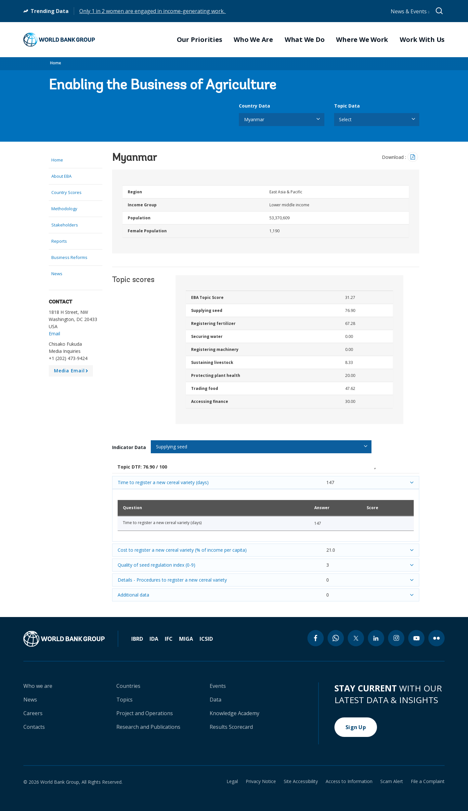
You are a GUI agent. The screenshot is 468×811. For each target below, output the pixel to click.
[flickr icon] (436, 638)
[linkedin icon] (376, 638)
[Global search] (440, 11)
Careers (33, 713)
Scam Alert (391, 781)
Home (55, 63)
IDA (154, 639)
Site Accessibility (301, 781)
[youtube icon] (416, 638)
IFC (169, 639)
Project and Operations (144, 713)
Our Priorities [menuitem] (199, 39)
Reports (59, 241)
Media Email (72, 372)
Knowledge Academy (234, 713)
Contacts (34, 726)
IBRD (137, 639)
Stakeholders (64, 225)
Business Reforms (69, 257)
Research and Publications (148, 726)
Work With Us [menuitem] (422, 39)
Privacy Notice (261, 781)
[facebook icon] (315, 638)
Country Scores (66, 192)
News (56, 274)
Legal (232, 781)
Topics (124, 699)
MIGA (186, 639)
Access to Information (349, 781)
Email (54, 333)
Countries (128, 685)
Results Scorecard (231, 726)
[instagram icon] (396, 638)
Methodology (64, 209)
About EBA (61, 176)
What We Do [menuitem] (305, 39)
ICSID (206, 639)
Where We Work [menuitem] (362, 39)
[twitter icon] (356, 638)
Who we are (37, 685)
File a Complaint (428, 781)
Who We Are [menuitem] (253, 39)
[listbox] (281, 119)
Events (218, 685)
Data (215, 699)
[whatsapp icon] (336, 638)
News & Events (410, 11)
